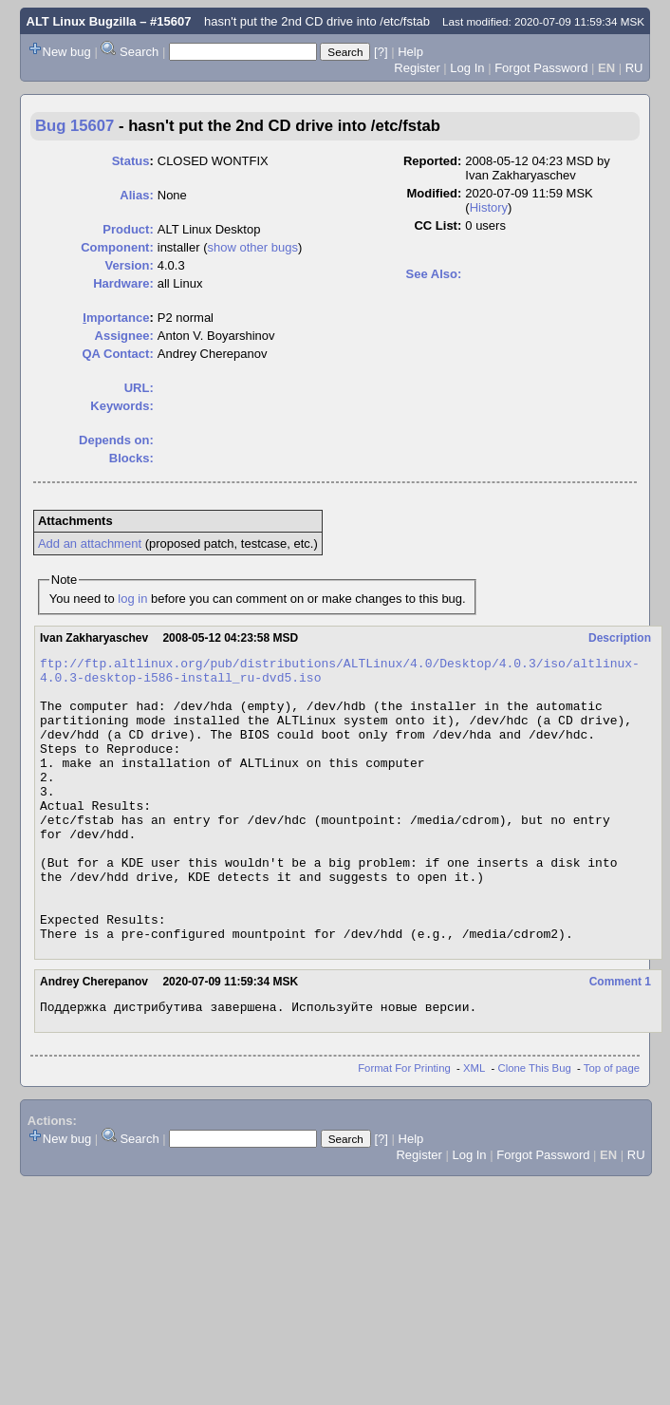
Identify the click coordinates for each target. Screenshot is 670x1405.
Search (139, 52)
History (489, 207)
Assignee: (124, 335)
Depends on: (116, 440)
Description (619, 638)
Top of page (612, 1127)
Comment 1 (620, 1038)
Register (416, 68)
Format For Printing (404, 1127)
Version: (128, 265)
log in (132, 598)
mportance (116, 317)
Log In (467, 68)
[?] (380, 52)
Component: (117, 247)
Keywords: (121, 406)
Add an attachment (89, 543)
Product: (127, 229)
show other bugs (253, 247)
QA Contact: (117, 354)
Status (131, 161)
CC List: (437, 225)
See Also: (434, 274)
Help (410, 52)
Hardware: (123, 283)
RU (634, 68)
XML (474, 1127)
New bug (67, 52)
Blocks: (131, 458)
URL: (139, 388)
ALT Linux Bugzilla (82, 21)
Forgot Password (540, 68)
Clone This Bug (534, 1127)
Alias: (136, 195)
